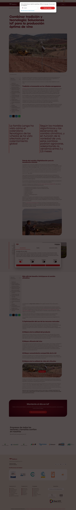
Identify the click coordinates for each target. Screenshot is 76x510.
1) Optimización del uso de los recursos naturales (15, 97)
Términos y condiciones (30, 508)
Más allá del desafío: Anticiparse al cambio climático (15, 92)
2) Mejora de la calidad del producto (16, 100)
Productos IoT (24, 486)
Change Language (47, 8)
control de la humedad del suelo (32, 202)
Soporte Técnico (53, 1)
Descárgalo (42, 371)
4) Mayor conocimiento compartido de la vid (15, 106)
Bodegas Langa (25, 88)
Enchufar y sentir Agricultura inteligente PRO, (46, 184)
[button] (19, 79)
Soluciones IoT (12, 486)
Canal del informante (61, 508)
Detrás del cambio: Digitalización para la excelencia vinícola (15, 88)
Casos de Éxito (14, 8)
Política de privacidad (38, 508)
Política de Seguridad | (54, 508)
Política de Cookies (46, 508)
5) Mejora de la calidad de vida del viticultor (15, 110)
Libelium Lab (59, 1)
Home (10, 8)
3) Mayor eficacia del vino (16, 103)
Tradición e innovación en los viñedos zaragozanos (15, 84)
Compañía (34, 486)
